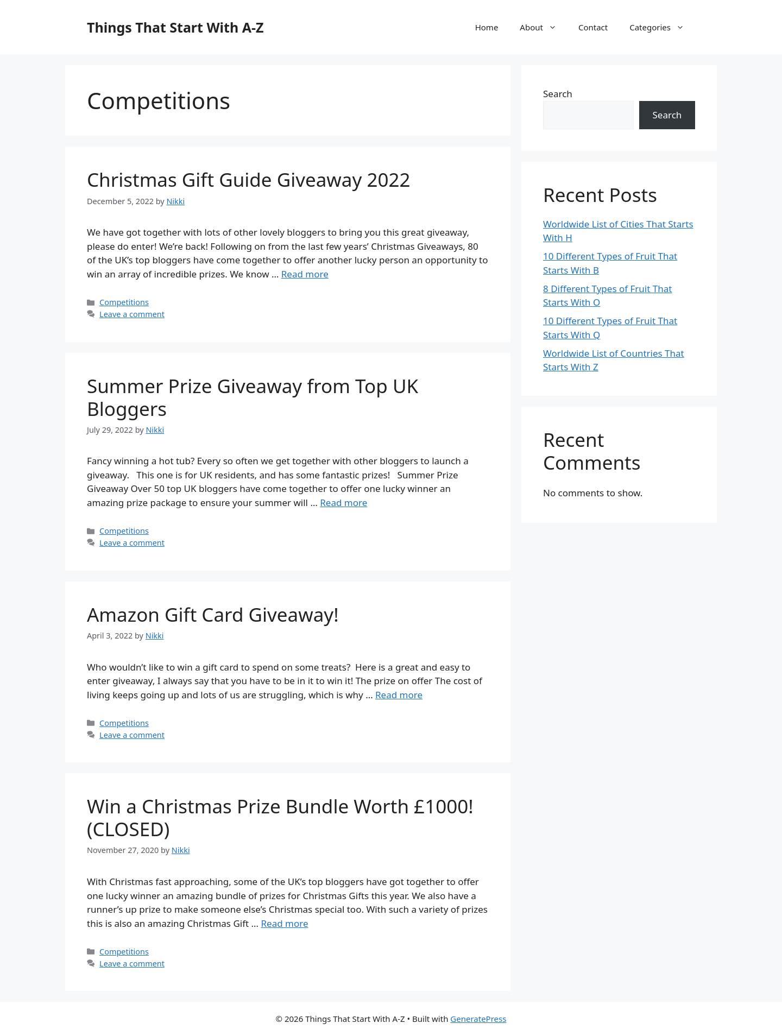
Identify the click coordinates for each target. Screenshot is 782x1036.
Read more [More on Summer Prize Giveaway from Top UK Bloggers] (343, 502)
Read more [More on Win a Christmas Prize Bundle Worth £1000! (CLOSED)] (284, 923)
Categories (662, 27)
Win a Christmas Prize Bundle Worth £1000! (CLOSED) (280, 817)
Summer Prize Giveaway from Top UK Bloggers (252, 397)
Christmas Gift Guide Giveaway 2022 (249, 179)
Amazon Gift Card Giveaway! (213, 614)
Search (557, 93)
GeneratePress (478, 1018)
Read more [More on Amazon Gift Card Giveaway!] (398, 694)
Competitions (124, 302)
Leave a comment (132, 314)
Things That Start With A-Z (175, 27)
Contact (593, 27)
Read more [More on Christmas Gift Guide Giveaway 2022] (305, 274)
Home (487, 27)
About (543, 27)
